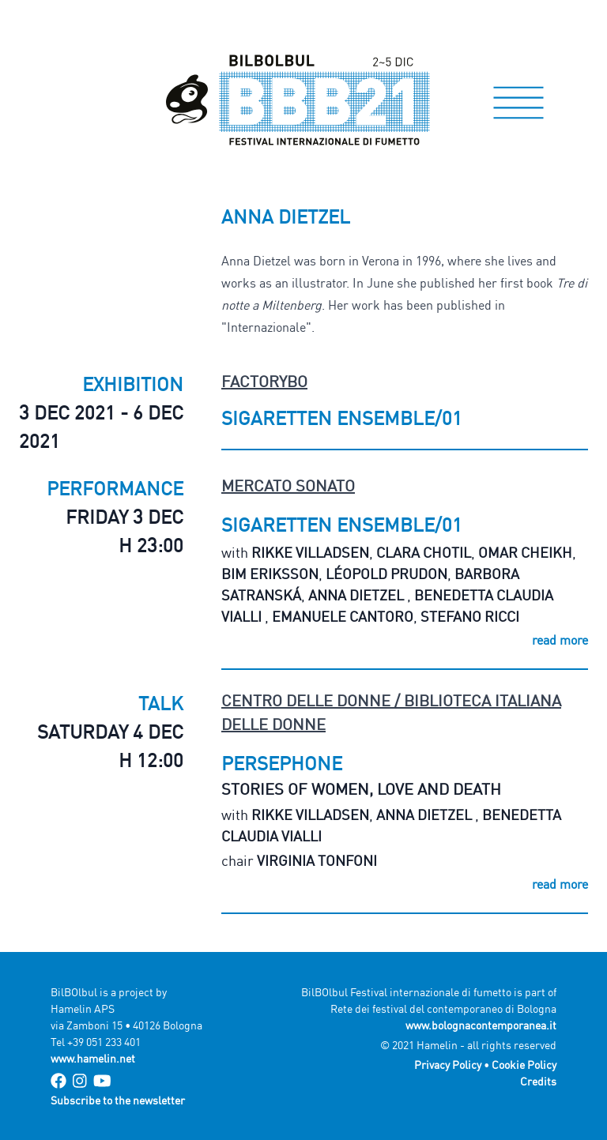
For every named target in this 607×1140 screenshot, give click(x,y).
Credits (538, 1081)
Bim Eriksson (270, 573)
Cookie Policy (524, 1064)
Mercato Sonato (288, 485)
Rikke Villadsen (310, 552)
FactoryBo (264, 381)
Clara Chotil (423, 552)
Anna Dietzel (357, 595)
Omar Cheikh (525, 552)
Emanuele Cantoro (342, 616)
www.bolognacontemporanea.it (480, 1025)
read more (560, 640)
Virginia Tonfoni (317, 860)
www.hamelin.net (93, 1058)
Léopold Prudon (386, 573)
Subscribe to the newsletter (118, 1100)
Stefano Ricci (469, 616)
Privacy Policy (447, 1064)
